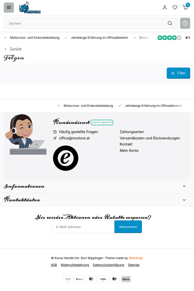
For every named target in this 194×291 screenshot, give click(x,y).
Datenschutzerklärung (108, 265)
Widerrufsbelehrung (75, 265)
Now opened (101, 122)
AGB (54, 265)
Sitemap (134, 265)
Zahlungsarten (132, 132)
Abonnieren (128, 227)
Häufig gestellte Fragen (78, 132)
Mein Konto (129, 150)
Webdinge (136, 258)
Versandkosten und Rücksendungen (150, 138)
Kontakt (126, 144)
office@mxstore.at (74, 138)
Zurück (12, 49)
